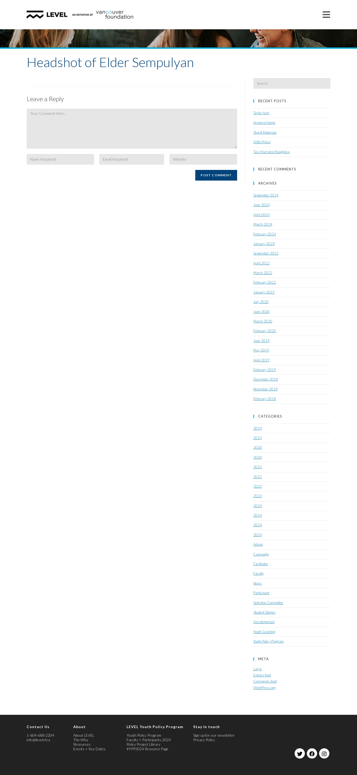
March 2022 (262, 273)
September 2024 (265, 195)
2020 (257, 447)
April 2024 (261, 215)
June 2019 (261, 340)
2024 (257, 506)
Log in (257, 669)
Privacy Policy (204, 739)
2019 (257, 428)
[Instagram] (324, 753)
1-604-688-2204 (40, 735)
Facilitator (260, 564)
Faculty (258, 573)
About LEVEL (83, 735)
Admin (258, 544)
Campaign (261, 554)
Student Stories (264, 612)
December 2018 (265, 379)
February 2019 (264, 370)
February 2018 (264, 399)
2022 (257, 467)
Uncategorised (263, 622)
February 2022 (264, 282)
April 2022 (261, 263)
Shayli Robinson (265, 132)
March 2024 (262, 224)
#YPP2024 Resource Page (147, 749)
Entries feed (262, 675)
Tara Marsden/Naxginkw (271, 152)
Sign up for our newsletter (214, 735)
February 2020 (264, 331)
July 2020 (261, 302)
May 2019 (261, 350)
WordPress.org (264, 688)
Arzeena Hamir (264, 122)
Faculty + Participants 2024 (149, 739)
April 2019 (261, 360)
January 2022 (264, 292)
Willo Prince (262, 142)
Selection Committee (268, 603)
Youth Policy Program (268, 641)
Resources (82, 744)
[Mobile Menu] (326, 14)
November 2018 (265, 389)
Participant (261, 593)
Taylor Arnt (261, 113)
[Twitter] (299, 753)
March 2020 (262, 321)
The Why (80, 739)
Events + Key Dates (89, 749)
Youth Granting (264, 632)
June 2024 (261, 205)
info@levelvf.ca (38, 739)
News (257, 583)
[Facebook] (312, 753)
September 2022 (265, 253)
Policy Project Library (143, 744)
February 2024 (264, 234)
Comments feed (265, 681)
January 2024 (264, 244)
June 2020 (261, 311)
